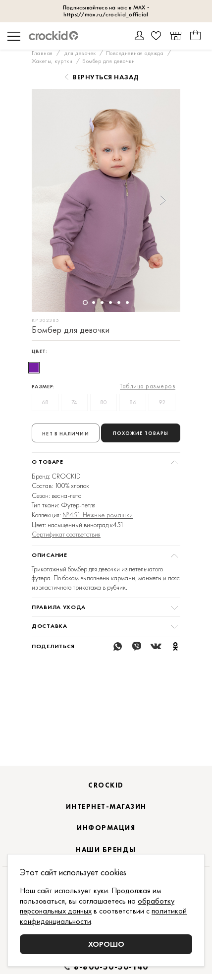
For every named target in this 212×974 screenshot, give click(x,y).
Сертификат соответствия (66, 534)
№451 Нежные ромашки (97, 515)
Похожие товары (140, 433)
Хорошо (106, 944)
